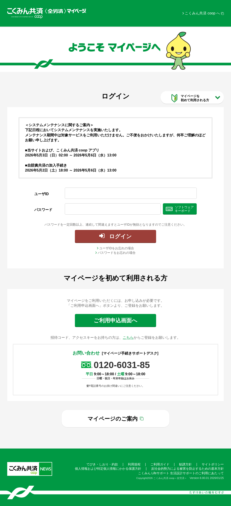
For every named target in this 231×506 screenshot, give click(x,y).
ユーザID (41, 194)
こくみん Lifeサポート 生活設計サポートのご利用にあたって (181, 473)
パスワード (43, 210)
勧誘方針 (185, 464)
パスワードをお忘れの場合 (117, 252)
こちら (128, 337)
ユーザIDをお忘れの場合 (116, 248)
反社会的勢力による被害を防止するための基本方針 (187, 468)
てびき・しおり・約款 (102, 464)
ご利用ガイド (159, 464)
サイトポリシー (213, 464)
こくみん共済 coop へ (202, 13)
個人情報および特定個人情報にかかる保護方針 (108, 468)
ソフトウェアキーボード (184, 209)
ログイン (120, 236)
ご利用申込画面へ (115, 320)
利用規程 (134, 464)
